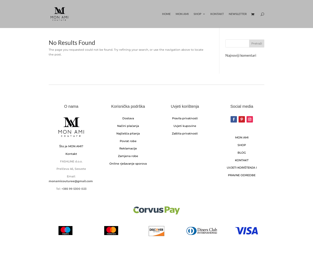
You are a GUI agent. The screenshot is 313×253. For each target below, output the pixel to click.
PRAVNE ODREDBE (242, 175)
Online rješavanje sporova (128, 163)
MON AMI (182, 14)
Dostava (128, 118)
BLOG (242, 152)
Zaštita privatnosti (185, 133)
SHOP (242, 145)
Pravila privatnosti (185, 118)
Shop (197, 14)
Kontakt (217, 14)
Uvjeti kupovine (184, 126)
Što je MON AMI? (71, 146)
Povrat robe (128, 141)
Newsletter (238, 14)
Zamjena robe (128, 156)
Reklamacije (128, 148)
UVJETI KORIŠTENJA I (242, 167)
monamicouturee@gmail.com (71, 181)
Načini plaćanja (128, 126)
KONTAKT (242, 160)
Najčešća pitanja (128, 133)
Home (166, 14)
